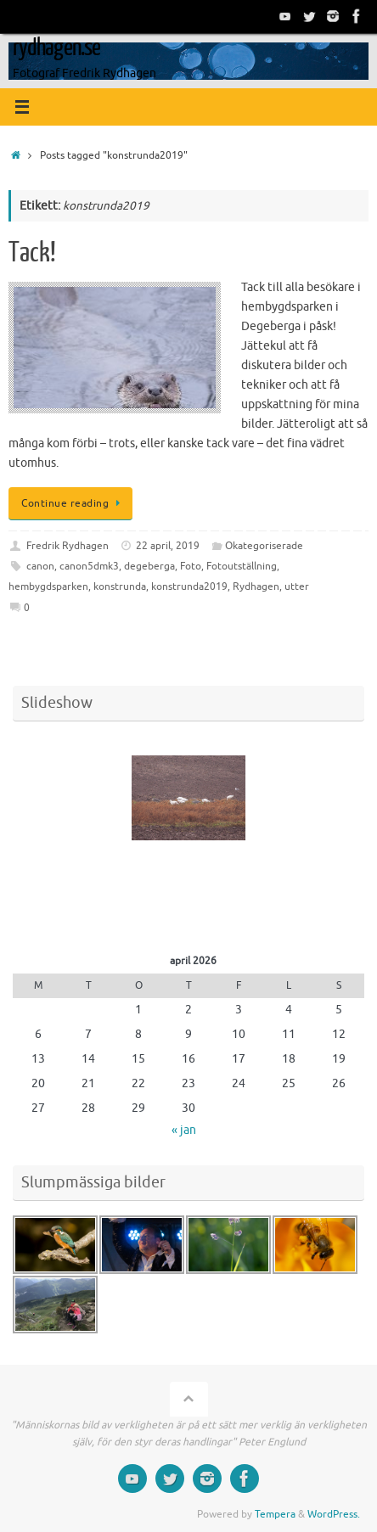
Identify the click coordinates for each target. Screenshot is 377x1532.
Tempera (275, 1514)
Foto (190, 566)
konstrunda (119, 586)
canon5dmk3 (89, 566)
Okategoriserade (264, 546)
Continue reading (73, 503)
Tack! (32, 253)
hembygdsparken (48, 586)
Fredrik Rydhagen (67, 546)
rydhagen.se (56, 47)
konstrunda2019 (189, 586)
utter (296, 586)
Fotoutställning (241, 566)
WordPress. (333, 1514)
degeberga (149, 566)
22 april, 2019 (168, 546)
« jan (184, 1130)
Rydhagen (256, 586)
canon (40, 566)
